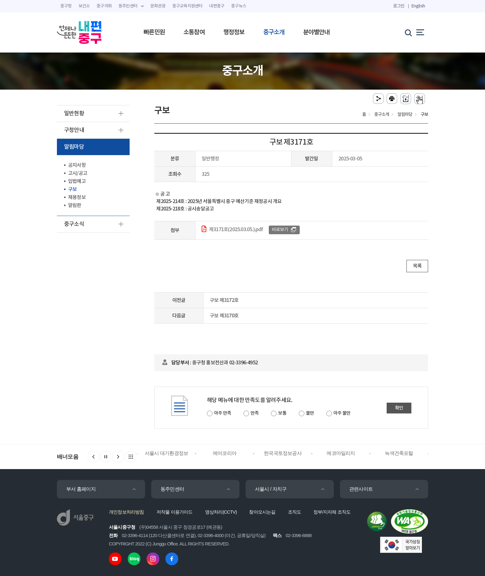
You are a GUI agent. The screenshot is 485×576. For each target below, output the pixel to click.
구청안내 (74, 130)
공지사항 (77, 165)
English (418, 6)
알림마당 (74, 147)
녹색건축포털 (399, 453)
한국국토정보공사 (283, 453)
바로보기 (280, 229)
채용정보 (77, 197)
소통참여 (194, 32)
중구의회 (104, 6)
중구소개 (274, 32)
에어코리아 (224, 453)
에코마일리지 (341, 453)
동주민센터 (172, 489)
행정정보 (234, 32)
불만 (310, 413)
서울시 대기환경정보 (166, 453)
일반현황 (74, 113)
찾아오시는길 (262, 512)
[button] (118, 456)
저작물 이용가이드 (175, 512)
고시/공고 (77, 173)
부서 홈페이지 (81, 489)
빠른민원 (154, 32)
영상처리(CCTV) (221, 512)
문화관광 (157, 6)
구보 (72, 189)
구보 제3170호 (224, 316)
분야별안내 (316, 32)
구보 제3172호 (224, 300)
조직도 (294, 512)
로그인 (399, 6)
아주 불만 (341, 413)
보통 (282, 413)
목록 (417, 266)
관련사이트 (361, 489)
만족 (255, 413)
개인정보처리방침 (126, 512)
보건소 (84, 6)
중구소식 (74, 224)
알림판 (74, 205)
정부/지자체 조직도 (331, 512)
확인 (399, 408)
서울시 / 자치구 (270, 489)
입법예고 (77, 181)
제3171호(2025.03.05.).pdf (236, 229)
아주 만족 (222, 413)
